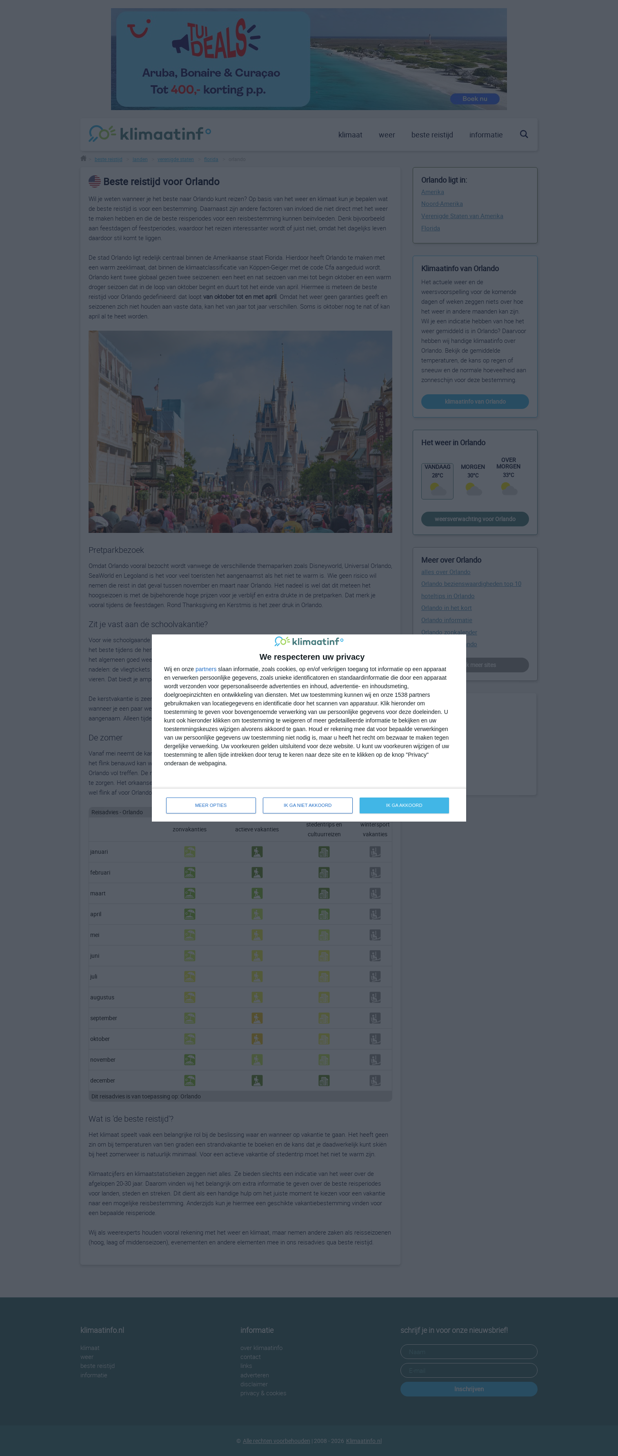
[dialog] (309, 728)
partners (206, 669)
